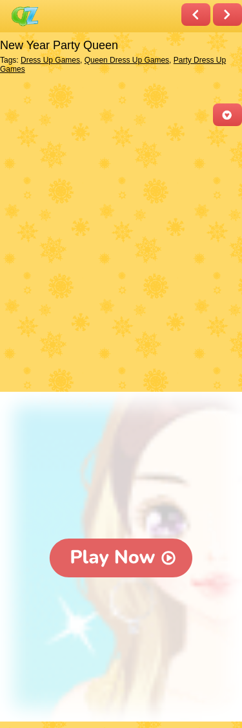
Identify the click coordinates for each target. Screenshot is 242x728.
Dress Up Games (50, 60)
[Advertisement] (121, 260)
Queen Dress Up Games (127, 60)
